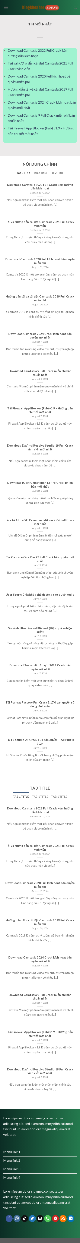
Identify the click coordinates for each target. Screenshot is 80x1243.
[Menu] (5, 7)
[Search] (75, 7)
